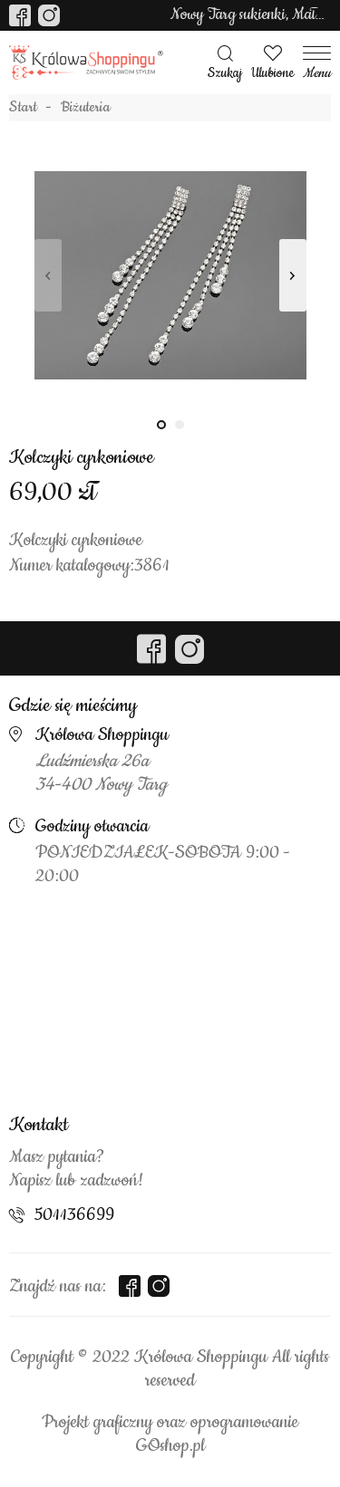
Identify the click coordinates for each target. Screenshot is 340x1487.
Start (23, 108)
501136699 (74, 1215)
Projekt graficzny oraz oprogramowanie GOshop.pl (170, 1434)
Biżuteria (86, 108)
